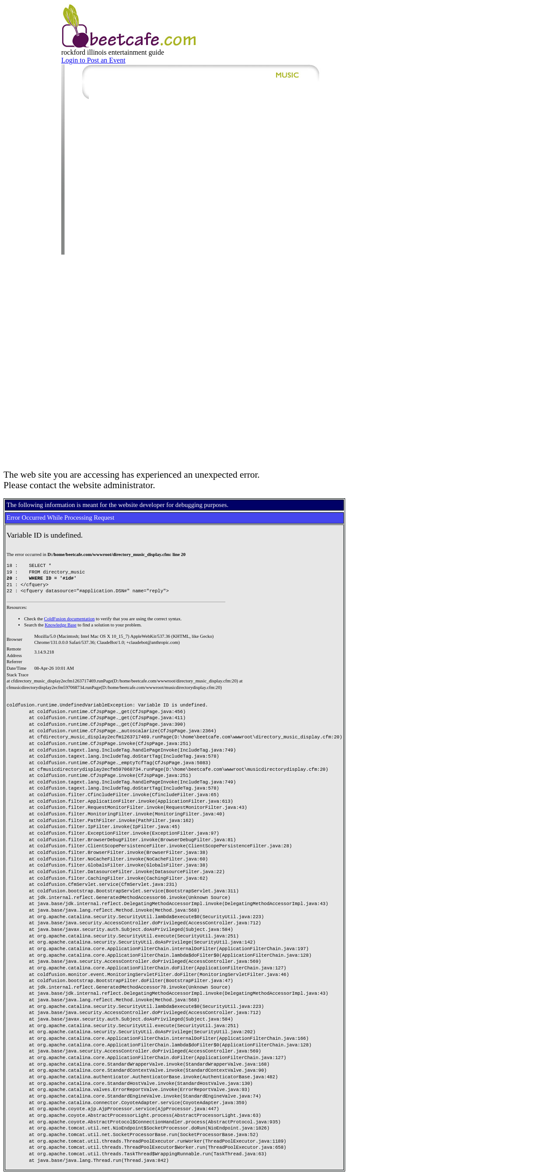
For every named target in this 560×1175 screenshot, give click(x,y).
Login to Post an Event (93, 60)
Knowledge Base (61, 624)
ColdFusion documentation (69, 618)
